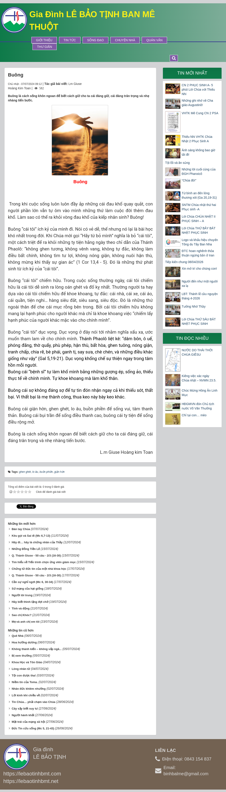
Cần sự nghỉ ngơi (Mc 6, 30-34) (32, 582)
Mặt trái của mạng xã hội (28, 721)
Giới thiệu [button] (44, 40)
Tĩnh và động (21, 608)
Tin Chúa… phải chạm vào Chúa (33, 702)
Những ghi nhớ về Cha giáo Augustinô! (197, 103)
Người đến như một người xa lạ (200, 284)
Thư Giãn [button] (44, 47)
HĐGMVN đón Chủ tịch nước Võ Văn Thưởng (198, 406)
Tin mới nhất (192, 73)
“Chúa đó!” (189, 180)
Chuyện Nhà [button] (125, 40)
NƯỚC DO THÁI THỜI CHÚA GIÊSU (197, 352)
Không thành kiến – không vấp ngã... (37, 649)
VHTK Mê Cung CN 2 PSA (200, 113)
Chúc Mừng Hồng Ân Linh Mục (199, 393)
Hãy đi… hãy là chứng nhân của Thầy (37, 542)
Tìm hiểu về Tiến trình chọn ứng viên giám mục (44, 562)
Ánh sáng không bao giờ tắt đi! (198, 152)
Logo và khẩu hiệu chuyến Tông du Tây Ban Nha (200, 242)
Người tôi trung (22, 595)
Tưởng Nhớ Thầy (193, 306)
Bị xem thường (22, 655)
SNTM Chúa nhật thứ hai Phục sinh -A (199, 207)
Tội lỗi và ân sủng (177, 162)
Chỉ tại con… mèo (194, 415)
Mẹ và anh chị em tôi (26, 621)
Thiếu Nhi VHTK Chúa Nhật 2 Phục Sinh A (197, 139)
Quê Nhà (17, 635)
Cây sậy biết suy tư (25, 708)
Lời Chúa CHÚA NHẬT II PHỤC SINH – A (198, 219)
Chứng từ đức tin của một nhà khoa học (39, 568)
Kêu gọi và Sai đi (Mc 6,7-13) (31, 535)
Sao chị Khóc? (22, 615)
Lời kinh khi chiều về (26, 695)
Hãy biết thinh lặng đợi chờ (30, 601)
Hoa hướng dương (24, 642)
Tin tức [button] (70, 40)
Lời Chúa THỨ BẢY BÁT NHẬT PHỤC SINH (198, 230)
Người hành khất (23, 715)
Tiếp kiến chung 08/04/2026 (184, 262)
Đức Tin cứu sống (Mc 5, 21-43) (33, 728)
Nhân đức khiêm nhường (29, 688)
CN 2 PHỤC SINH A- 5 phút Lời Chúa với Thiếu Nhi (198, 89)
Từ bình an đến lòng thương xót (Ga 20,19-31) (199, 195)
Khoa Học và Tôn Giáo (27, 662)
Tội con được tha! (24, 675)
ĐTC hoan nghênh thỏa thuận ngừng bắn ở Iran (198, 253)
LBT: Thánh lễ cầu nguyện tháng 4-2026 (200, 296)
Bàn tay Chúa (21, 529)
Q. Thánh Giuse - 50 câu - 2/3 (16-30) (36, 555)
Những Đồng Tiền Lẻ (26, 549)
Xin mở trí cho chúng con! (199, 268)
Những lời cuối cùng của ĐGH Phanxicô (198, 172)
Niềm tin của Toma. (25, 682)
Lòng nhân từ (21, 669)
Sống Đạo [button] (95, 40)
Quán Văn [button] (154, 40)
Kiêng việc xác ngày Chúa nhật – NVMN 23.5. (199, 378)
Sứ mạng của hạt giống (27, 588)
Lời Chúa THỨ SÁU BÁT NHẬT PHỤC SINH (199, 321)
